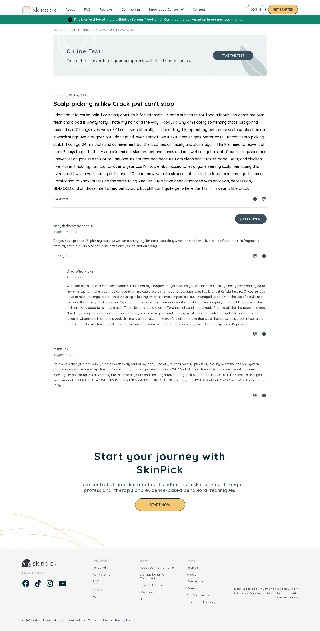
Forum (58, 30)
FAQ (87, 10)
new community (230, 20)
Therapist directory (201, 602)
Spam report (255, 199)
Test (96, 597)
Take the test (233, 55)
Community (131, 10)
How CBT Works (152, 585)
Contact (199, 10)
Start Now (160, 504)
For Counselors (198, 595)
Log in (255, 10)
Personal (99, 568)
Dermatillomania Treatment (152, 576)
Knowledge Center (163, 10)
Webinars (147, 592)
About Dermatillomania (157, 568)
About (70, 10)
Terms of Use (97, 620)
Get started (283, 10)
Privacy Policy (125, 620)
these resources (285, 597)
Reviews (106, 10)
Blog (143, 599)
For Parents (101, 574)
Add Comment (251, 219)
